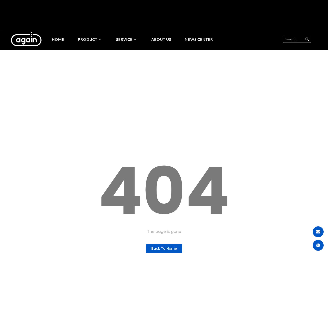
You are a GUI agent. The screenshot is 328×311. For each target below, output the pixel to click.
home (58, 39)
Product (89, 39)
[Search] (307, 39)
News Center (199, 39)
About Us (161, 39)
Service (126, 39)
